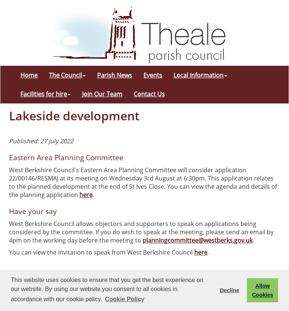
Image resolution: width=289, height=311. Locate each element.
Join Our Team (102, 94)
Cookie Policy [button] (124, 299)
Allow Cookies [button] (262, 290)
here (86, 195)
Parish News (114, 75)
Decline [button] (229, 290)
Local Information (200, 75)
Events (152, 75)
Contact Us (149, 94)
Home (29, 75)
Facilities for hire (45, 94)
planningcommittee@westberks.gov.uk (197, 240)
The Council (67, 75)
